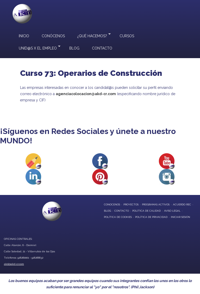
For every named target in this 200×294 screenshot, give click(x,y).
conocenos (112, 204)
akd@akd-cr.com (14, 263)
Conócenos (53, 36)
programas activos (156, 204)
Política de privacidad (151, 217)
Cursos (127, 36)
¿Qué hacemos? (91, 35)
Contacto (102, 48)
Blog (74, 48)
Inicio (24, 36)
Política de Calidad (146, 210)
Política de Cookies (118, 217)
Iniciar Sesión (180, 217)
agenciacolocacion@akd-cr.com (86, 94)
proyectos (131, 204)
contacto (121, 210)
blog (107, 210)
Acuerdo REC (182, 204)
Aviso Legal (172, 210)
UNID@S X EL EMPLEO (36, 47)
